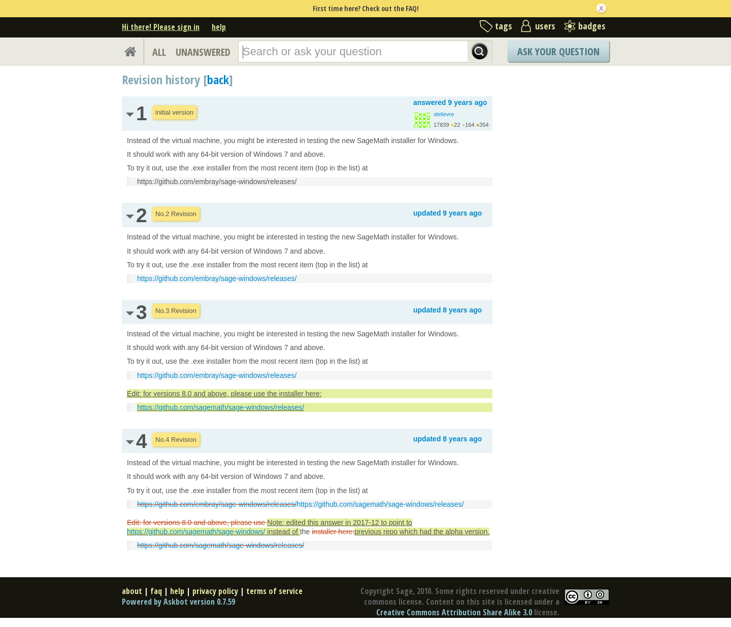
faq (156, 591)
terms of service (274, 591)
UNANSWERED (203, 52)
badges (592, 26)
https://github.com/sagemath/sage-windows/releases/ (220, 407)
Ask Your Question (558, 51)
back (218, 79)
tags (503, 26)
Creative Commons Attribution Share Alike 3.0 (454, 612)
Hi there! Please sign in (161, 26)
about (132, 591)
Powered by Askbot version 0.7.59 (178, 601)
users (545, 26)
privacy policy (215, 591)
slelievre (444, 114)
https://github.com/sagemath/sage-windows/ (196, 532)
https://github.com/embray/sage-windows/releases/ (216, 278)
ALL (159, 52)
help (219, 26)
